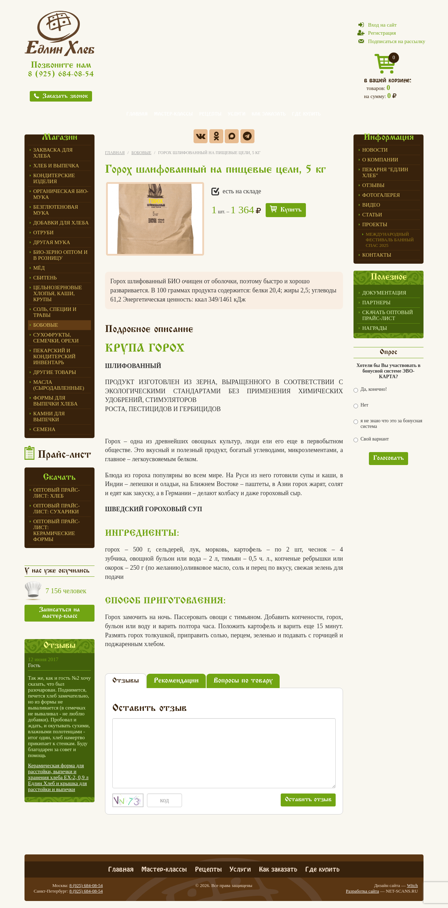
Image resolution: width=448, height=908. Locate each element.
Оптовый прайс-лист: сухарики (56, 508)
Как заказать (269, 113)
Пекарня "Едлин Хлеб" (385, 172)
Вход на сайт (382, 25)
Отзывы (373, 185)
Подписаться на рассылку (396, 41)
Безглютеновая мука (55, 210)
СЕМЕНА (44, 429)
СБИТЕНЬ (45, 277)
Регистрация (382, 33)
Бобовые (45, 325)
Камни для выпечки (49, 416)
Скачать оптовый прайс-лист (387, 315)
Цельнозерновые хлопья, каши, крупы (57, 293)
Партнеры (376, 302)
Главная (137, 113)
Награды (374, 328)
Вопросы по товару (243, 681)
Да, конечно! (370, 390)
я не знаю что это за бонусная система (388, 423)
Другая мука (51, 242)
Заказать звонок (65, 96)
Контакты (376, 255)
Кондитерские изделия (54, 178)
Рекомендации (176, 681)
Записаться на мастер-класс (59, 613)
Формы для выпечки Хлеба (55, 401)
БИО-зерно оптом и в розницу (60, 255)
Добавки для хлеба (61, 223)
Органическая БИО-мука (61, 194)
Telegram (247, 136)
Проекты (374, 224)
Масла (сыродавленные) (58, 385)
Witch (412, 885)
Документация (384, 293)
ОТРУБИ (43, 232)
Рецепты (210, 113)
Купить (291, 210)
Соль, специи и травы (54, 312)
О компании (380, 159)
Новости (375, 150)
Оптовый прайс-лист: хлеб (56, 493)
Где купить (306, 113)
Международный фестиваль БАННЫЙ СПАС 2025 (390, 239)
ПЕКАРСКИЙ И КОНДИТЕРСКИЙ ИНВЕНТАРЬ (54, 356)
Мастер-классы (173, 113)
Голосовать (388, 458)
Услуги (236, 113)
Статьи (372, 214)
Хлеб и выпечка (56, 165)
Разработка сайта (362, 891)
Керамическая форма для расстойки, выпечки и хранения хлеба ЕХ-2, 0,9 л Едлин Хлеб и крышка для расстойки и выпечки (58, 777)
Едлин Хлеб (59, 33)
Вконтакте (201, 136)
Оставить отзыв (308, 800)
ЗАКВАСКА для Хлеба (53, 153)
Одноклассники (216, 136)
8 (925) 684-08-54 (61, 74)
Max (232, 136)
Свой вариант (371, 439)
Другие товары (54, 372)
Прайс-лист (64, 455)
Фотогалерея (381, 195)
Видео (371, 205)
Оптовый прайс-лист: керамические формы (56, 530)
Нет (361, 405)
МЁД (39, 268)
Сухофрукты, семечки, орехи (56, 338)
